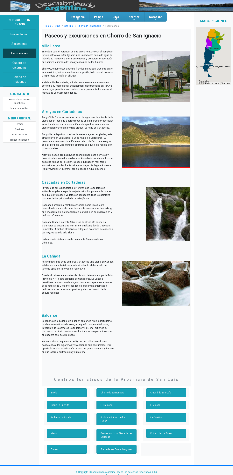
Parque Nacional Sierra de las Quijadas (116, 435)
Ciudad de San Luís (160, 392)
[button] (208, 65)
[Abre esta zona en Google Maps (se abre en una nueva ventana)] (203, 82)
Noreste (134, 18)
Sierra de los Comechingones (116, 449)
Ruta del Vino (19, 134)
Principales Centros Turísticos (19, 101)
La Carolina (156, 417)
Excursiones (19, 53)
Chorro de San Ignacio (89, 26)
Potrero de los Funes (161, 433)
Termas (19, 124)
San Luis (69, 26)
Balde (54, 392)
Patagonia (78, 18)
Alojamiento (19, 44)
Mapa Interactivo (19, 108)
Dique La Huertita (60, 405)
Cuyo (116, 18)
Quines (55, 449)
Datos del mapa (212, 83)
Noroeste (155, 18)
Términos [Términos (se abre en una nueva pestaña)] (226, 83)
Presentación (19, 34)
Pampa (98, 18)
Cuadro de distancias (19, 65)
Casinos (19, 129)
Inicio (48, 26)
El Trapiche (106, 405)
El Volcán (155, 405)
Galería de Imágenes (19, 79)
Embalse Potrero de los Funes (113, 419)
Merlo (54, 433)
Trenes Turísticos (19, 139)
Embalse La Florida (61, 417)
